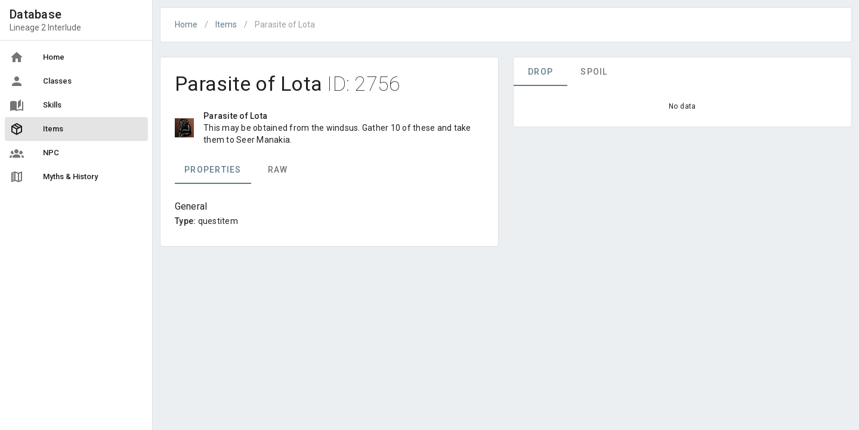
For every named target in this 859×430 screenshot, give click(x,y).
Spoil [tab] (593, 71)
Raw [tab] (278, 169)
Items (226, 24)
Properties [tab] (213, 169)
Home (186, 24)
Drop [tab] (540, 71)
